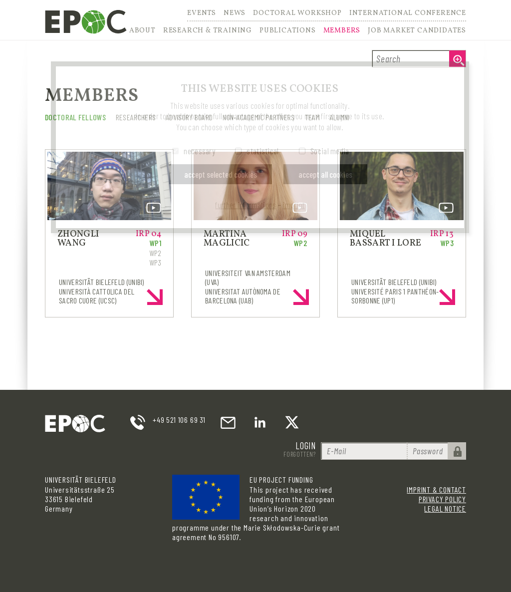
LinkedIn (260, 422)
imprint (293, 205)
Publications (287, 30)
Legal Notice (445, 508)
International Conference (407, 14)
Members (342, 30)
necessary (199, 151)
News (235, 14)
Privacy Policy (442, 499)
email (228, 422)
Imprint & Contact (436, 489)
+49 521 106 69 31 (179, 419)
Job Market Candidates (417, 30)
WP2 (155, 253)
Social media (329, 151)
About (142, 30)
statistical (262, 151)
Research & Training (207, 30)
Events (201, 14)
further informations (245, 205)
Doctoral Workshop (297, 14)
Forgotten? (299, 454)
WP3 (155, 262)
